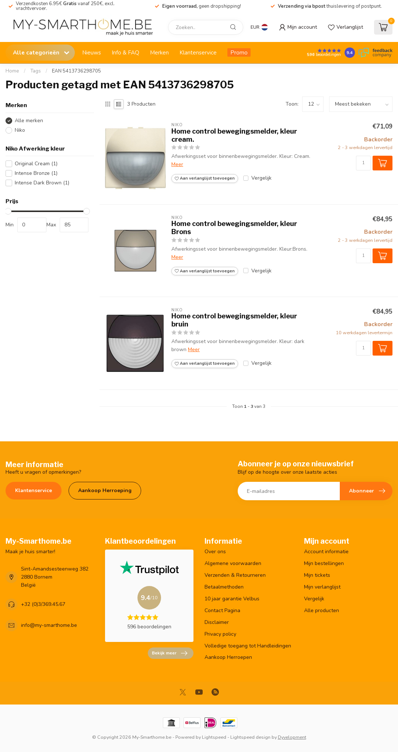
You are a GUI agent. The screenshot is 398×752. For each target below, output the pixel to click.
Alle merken (29, 120)
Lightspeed (214, 737)
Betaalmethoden (224, 586)
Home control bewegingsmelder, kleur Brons (234, 228)
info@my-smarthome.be (49, 625)
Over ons (215, 551)
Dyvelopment (292, 737)
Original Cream (36, 163)
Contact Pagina (222, 610)
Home (12, 71)
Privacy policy (220, 634)
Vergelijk (261, 178)
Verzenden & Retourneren (235, 575)
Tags (35, 71)
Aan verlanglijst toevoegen (205, 178)
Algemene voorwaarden (233, 563)
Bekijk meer (169, 653)
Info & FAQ (125, 52)
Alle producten (321, 610)
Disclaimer (217, 622)
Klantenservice (198, 52)
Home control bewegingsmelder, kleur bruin (234, 320)
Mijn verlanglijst (322, 586)
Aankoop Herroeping (105, 490)
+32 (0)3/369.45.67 (43, 604)
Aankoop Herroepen (228, 657)
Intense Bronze (36, 173)
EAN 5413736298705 (76, 71)
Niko (20, 130)
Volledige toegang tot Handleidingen (248, 645)
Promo (239, 52)
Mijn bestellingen (324, 563)
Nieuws (91, 52)
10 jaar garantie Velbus (232, 598)
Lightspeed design (250, 737)
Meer (177, 164)
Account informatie (326, 551)
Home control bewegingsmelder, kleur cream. (234, 135)
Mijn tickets (317, 575)
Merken (159, 52)
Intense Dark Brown (42, 183)
